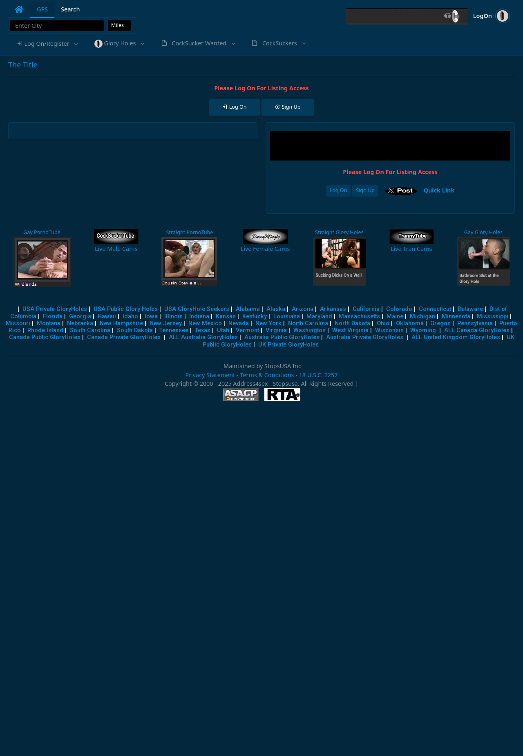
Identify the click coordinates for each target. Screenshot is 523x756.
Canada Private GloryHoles (124, 337)
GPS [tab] (42, 9)
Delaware (470, 309)
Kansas (226, 316)
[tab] (19, 9)
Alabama (248, 309)
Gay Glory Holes (483, 232)
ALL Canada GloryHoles (477, 330)
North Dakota (352, 323)
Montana (48, 323)
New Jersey (166, 323)
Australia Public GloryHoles (282, 337)
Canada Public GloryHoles (44, 337)
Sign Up (365, 190)
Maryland (319, 316)
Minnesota (456, 316)
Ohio (383, 323)
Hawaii (107, 316)
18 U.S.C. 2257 (318, 375)
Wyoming (423, 330)
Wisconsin (389, 330)
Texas (202, 330)
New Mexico (205, 323)
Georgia (80, 316)
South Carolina (90, 330)
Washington (309, 330)
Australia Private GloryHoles (364, 337)
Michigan (422, 316)
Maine (395, 316)
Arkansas (333, 309)
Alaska (275, 309)
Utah (223, 330)
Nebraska (80, 323)
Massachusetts (359, 316)
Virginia (276, 330)
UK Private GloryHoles (288, 344)
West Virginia (350, 330)
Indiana (199, 316)
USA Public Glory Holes (126, 309)
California (366, 309)
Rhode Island (45, 330)
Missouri (18, 323)
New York (268, 323)
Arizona (302, 309)
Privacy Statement (210, 375)
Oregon (440, 323)
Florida (53, 316)
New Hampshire (121, 323)
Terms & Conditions (267, 375)
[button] (47, 43)
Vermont (247, 330)
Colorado (399, 309)
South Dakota (135, 330)
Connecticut (435, 309)
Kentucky (254, 316)
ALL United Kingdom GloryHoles (455, 337)
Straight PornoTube (189, 232)
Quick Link (439, 190)
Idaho (130, 316)
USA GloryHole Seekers (196, 309)
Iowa (151, 316)
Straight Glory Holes (339, 232)
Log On (338, 190)
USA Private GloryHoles (54, 309)
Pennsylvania (475, 323)
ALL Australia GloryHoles (203, 337)
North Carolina (308, 323)
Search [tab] (70, 9)
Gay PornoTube (41, 232)
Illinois (173, 316)
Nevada (238, 323)
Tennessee (173, 330)
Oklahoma (410, 323)
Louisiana (286, 316)
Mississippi (492, 316)
